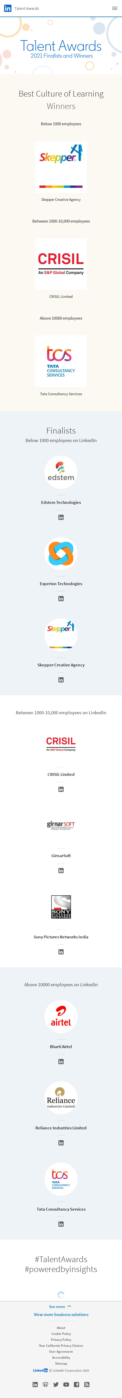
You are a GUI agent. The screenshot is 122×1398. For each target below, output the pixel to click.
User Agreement (61, 1351)
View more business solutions (61, 1314)
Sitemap (61, 1363)
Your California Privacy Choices (61, 1345)
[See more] (61, 1307)
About (61, 1328)
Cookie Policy (61, 1333)
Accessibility (61, 1357)
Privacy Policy (61, 1339)
